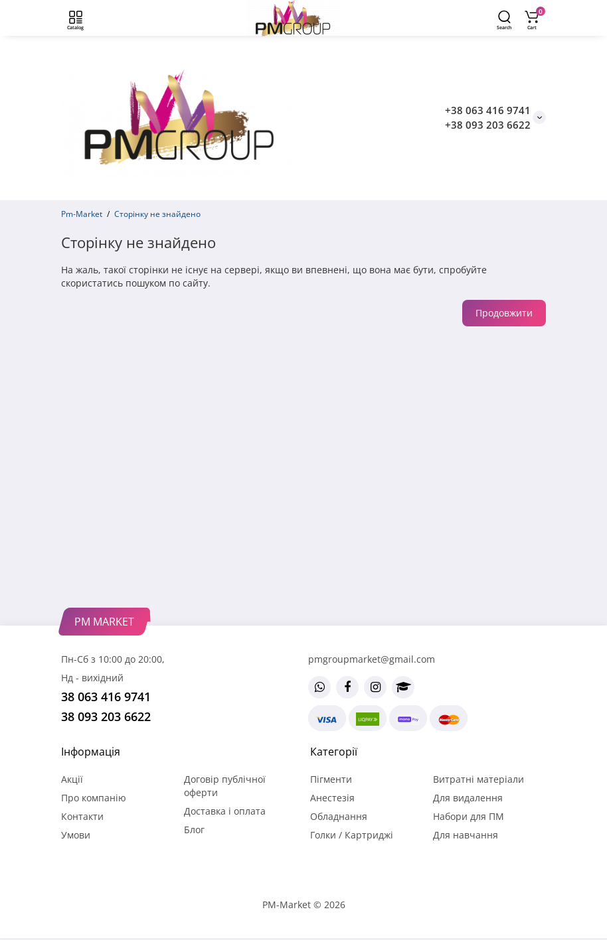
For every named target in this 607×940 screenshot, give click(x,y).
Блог (194, 829)
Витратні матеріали (478, 779)
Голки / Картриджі (351, 835)
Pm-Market (81, 214)
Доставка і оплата (225, 811)
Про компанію (93, 797)
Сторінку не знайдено (157, 214)
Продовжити (504, 312)
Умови (75, 835)
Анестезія (332, 797)
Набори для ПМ (468, 816)
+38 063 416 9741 (488, 110)
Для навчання (465, 835)
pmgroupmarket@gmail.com (371, 659)
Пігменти (331, 779)
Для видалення (468, 797)
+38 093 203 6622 (488, 124)
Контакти (82, 816)
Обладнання (338, 816)
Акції (72, 779)
